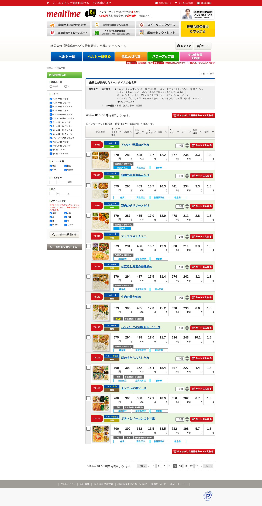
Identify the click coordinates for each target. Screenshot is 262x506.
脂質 (160, 131)
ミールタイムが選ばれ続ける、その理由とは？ (79, 2)
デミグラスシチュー (133, 235)
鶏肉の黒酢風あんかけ (135, 175)
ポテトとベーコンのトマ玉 (138, 418)
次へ (207, 466)
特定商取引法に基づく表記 (132, 484)
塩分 (206, 131)
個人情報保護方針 (103, 484)
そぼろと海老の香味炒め (136, 266)
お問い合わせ (165, 3)
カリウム (172, 131)
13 (196, 466)
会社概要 (84, 484)
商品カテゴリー (178, 484)
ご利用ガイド (68, 484)
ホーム (50, 67)
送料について (158, 484)
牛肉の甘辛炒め (131, 296)
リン (183, 131)
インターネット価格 (115, 131)
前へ (142, 466)
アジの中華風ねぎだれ (135, 144)
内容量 (126, 131)
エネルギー (138, 131)
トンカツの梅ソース (133, 388)
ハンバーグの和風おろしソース (140, 327)
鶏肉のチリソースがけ (135, 205)
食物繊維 (195, 131)
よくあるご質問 (186, 3)
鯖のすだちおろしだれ (135, 357)
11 (186, 466)
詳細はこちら (145, 16)
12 (191, 466)
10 (180, 466)
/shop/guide (206, 3)
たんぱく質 (149, 131)
